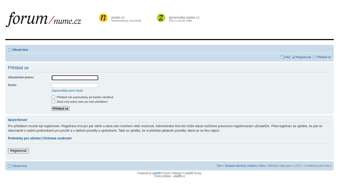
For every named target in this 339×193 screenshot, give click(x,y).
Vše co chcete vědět (184, 18)
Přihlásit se (324, 57)
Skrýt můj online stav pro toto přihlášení (80, 101)
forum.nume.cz (51, 21)
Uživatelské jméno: (21, 77)
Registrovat (303, 57)
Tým (219, 165)
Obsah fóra (20, 49)
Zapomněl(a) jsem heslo (67, 90)
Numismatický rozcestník (126, 18)
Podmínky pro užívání (24, 138)
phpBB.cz (179, 176)
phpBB (156, 173)
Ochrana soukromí (57, 138)
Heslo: (12, 85)
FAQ (288, 57)
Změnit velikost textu (327, 48)
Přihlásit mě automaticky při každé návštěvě (82, 97)
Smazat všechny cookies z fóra (245, 165)
